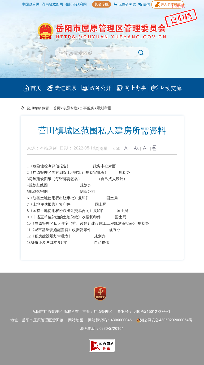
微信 (144, 4)
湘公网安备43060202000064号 (164, 320)
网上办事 (131, 88)
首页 (32, 88)
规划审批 (104, 108)
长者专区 (102, 4)
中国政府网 (30, 4)
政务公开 (96, 88)
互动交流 (166, 88)
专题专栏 (70, 108)
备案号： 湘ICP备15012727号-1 (143, 311)
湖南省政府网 (52, 4)
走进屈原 (62, 88)
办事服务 (87, 108)
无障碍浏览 (124, 4)
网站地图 (75, 320)
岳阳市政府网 (76, 4)
